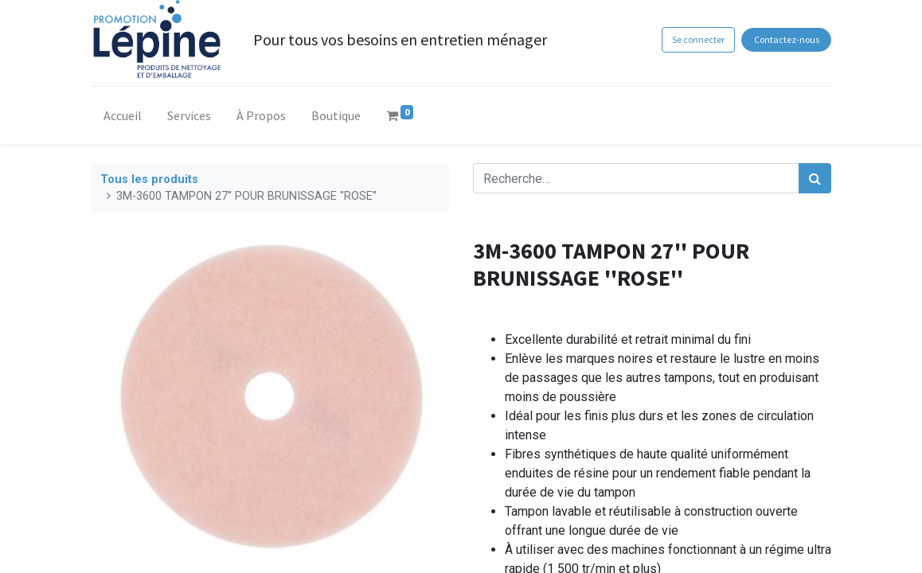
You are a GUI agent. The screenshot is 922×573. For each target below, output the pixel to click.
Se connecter (698, 39)
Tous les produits (149, 179)
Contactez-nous (786, 39)
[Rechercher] (815, 178)
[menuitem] (123, 118)
